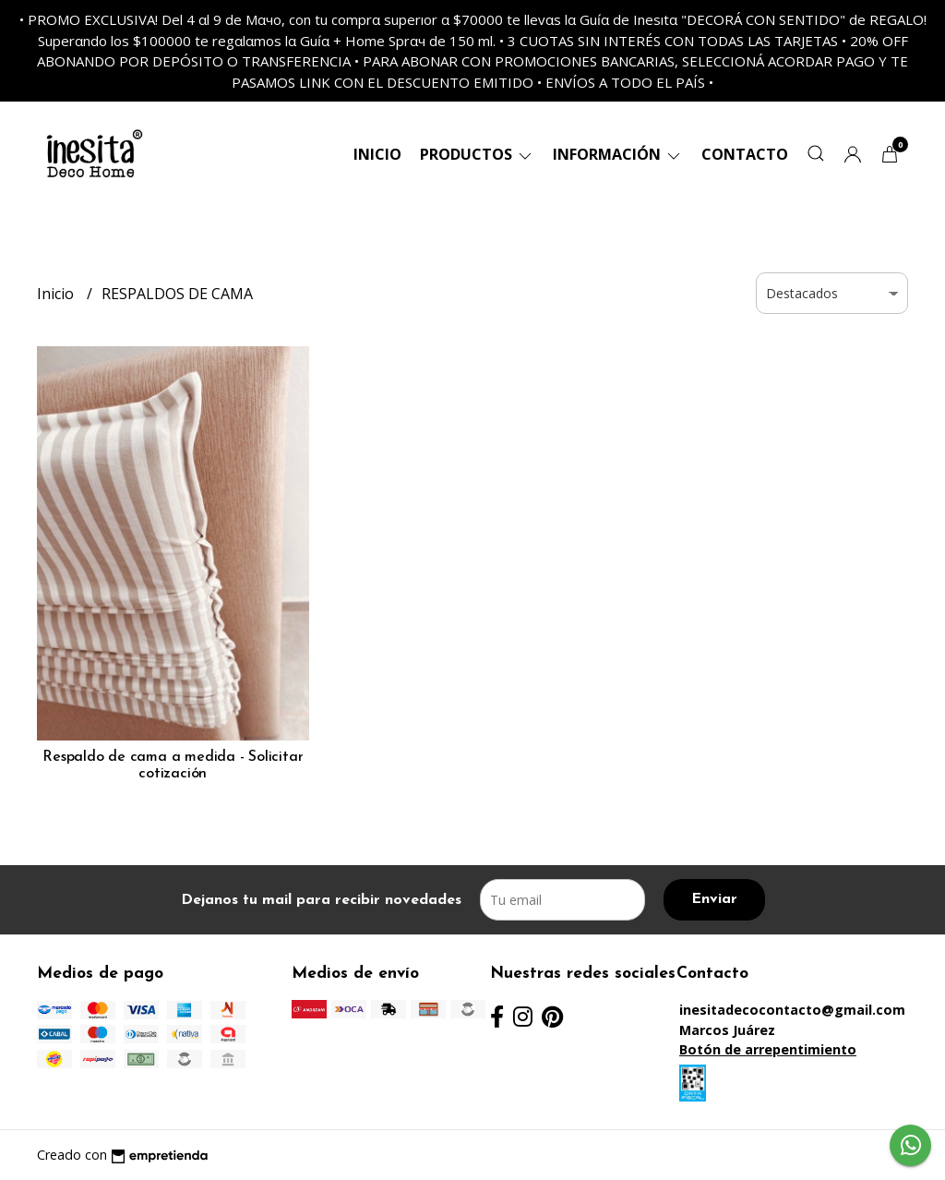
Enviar (714, 899)
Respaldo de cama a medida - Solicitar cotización (172, 765)
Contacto (744, 154)
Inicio (377, 154)
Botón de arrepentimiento (767, 1049)
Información (618, 154)
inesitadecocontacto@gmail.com (792, 1009)
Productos (477, 154)
